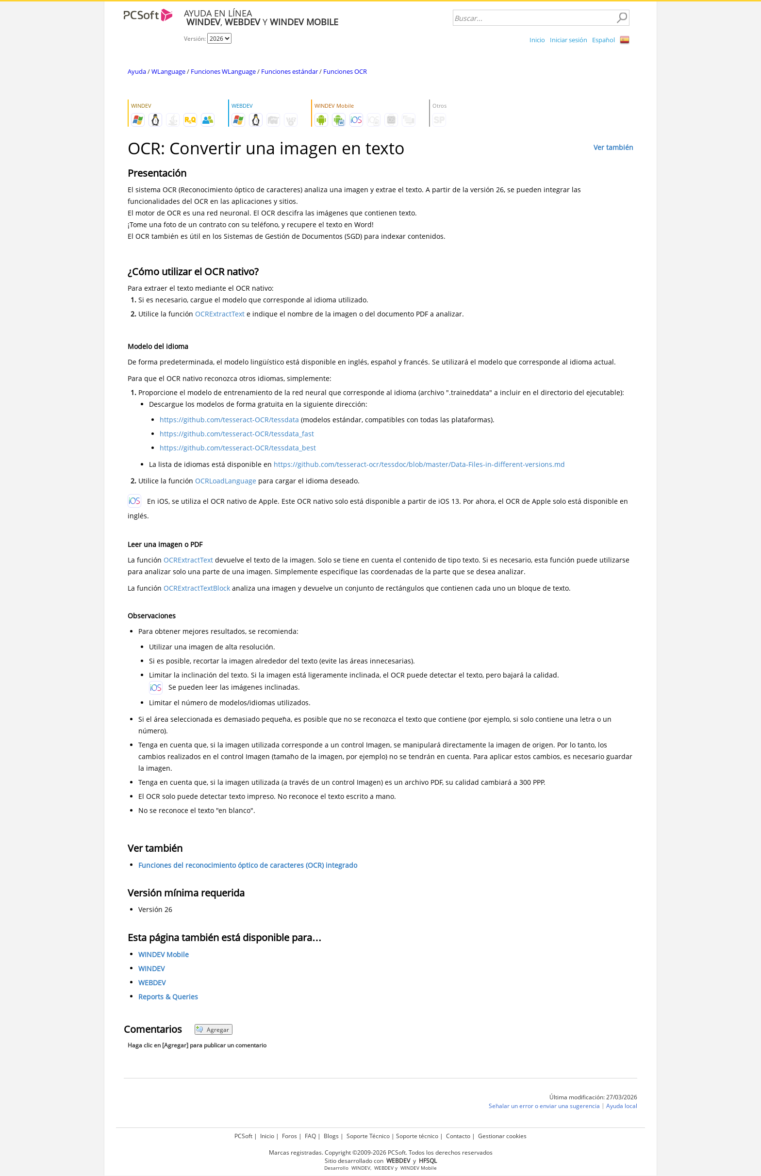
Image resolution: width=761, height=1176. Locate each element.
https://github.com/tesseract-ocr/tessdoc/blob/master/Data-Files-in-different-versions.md (419, 464)
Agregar (212, 1030)
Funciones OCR (345, 71)
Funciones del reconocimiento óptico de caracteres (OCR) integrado (247, 865)
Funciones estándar (289, 71)
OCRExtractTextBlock (197, 588)
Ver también (613, 147)
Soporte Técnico (368, 1136)
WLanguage (168, 71)
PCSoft (243, 1136)
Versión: (195, 38)
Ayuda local (621, 1106)
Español (603, 39)
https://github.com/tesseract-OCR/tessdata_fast (237, 433)
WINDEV (151, 968)
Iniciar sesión (568, 39)
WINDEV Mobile (163, 954)
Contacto (458, 1136)
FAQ (310, 1136)
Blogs (331, 1136)
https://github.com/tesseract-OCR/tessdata (229, 419)
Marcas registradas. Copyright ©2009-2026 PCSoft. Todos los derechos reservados (381, 1152)
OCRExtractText (220, 313)
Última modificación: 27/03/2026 (593, 1097)
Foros (289, 1136)
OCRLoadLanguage (225, 480)
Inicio (537, 39)
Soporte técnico (417, 1136)
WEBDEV (151, 982)
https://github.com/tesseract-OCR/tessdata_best (238, 447)
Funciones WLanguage (223, 71)
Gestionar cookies (502, 1136)
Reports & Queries (168, 996)
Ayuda (137, 71)
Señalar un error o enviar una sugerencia (544, 1106)
